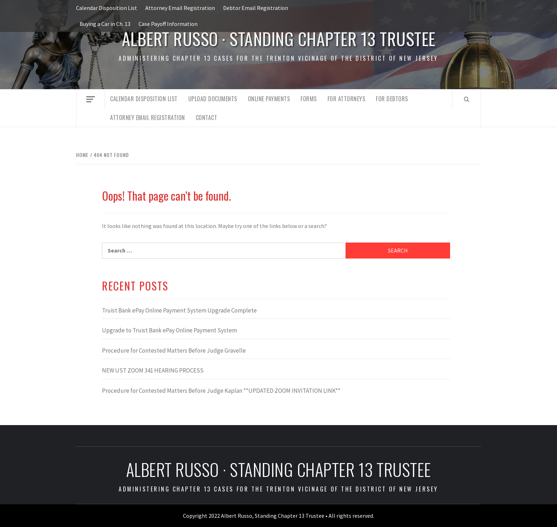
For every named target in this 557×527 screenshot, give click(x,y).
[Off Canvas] (90, 99)
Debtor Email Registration (255, 7)
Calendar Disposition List (106, 7)
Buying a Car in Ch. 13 (105, 23)
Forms (309, 98)
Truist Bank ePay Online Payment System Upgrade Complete (179, 310)
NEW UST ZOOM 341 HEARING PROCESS (153, 370)
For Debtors (392, 98)
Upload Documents (212, 98)
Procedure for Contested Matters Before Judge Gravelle (174, 350)
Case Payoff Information (168, 23)
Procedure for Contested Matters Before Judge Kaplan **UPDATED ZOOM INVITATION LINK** (221, 391)
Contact (206, 117)
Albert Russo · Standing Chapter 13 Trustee (279, 38)
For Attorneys (347, 98)
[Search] (466, 99)
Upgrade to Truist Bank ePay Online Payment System (169, 330)
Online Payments (269, 98)
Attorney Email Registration (180, 7)
